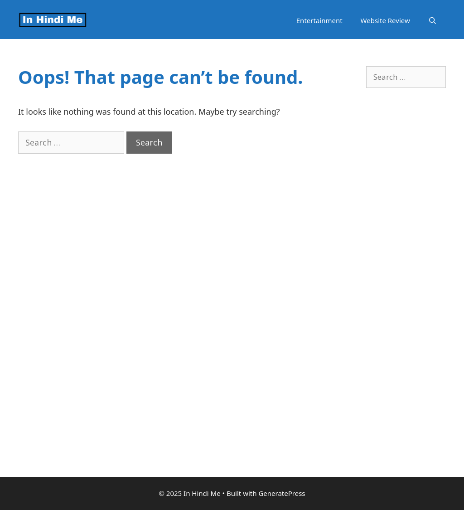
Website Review (385, 20)
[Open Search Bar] (432, 20)
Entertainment (319, 20)
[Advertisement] (406, 299)
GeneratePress (281, 493)
